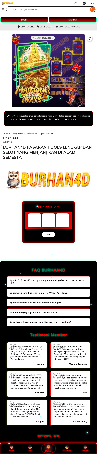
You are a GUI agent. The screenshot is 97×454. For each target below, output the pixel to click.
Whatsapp (67, 448)
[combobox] (47, 9)
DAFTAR (73, 19)
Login (30, 448)
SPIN (48, 234)
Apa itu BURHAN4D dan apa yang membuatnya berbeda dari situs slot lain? (47, 282)
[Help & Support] (77, 3)
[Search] (92, 9)
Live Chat (85, 448)
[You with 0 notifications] (85, 3)
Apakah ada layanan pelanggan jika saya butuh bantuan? (40, 322)
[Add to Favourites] (89, 38)
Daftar (48, 448)
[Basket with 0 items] (92, 3)
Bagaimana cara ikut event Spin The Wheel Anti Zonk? (38, 292)
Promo (11, 448)
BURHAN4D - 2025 (48, 435)
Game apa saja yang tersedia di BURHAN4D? (33, 312)
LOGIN (24, 19)
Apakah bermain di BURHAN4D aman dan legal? (35, 302)
